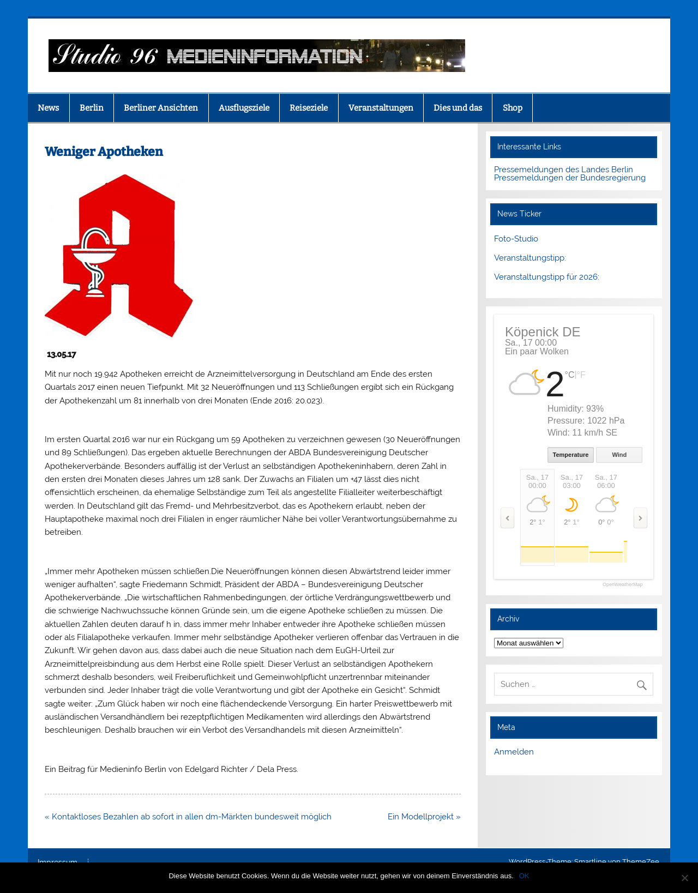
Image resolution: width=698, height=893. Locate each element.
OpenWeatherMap (622, 584)
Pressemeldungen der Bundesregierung (570, 178)
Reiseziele (309, 108)
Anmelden (514, 752)
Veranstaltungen (380, 108)
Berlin (92, 108)
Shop (512, 108)
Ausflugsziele (244, 108)
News (48, 108)
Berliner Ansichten (161, 108)
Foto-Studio (516, 239)
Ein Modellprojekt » (424, 817)
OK (524, 876)
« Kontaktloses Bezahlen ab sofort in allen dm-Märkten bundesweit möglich (188, 817)
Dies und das (458, 108)
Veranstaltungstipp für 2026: (546, 277)
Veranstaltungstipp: (530, 258)
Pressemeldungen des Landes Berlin (563, 169)
